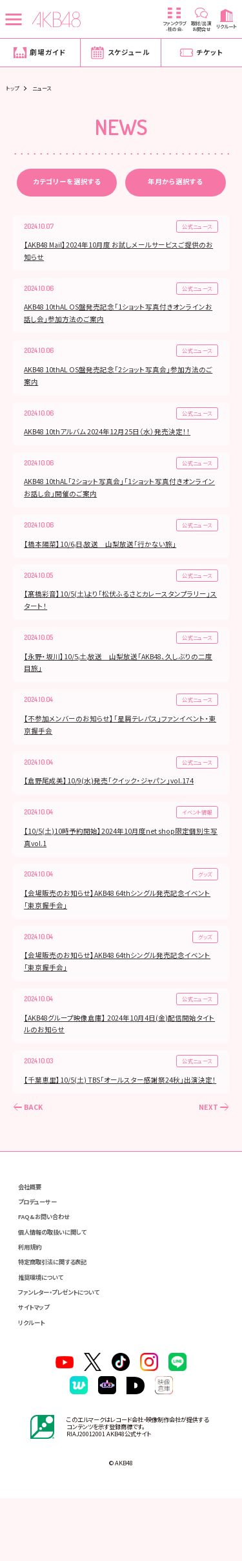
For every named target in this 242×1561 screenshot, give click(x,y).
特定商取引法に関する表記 (61, 1312)
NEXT (206, 1147)
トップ (12, 87)
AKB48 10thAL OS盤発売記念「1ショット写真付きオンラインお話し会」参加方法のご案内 (120, 318)
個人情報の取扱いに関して (61, 1278)
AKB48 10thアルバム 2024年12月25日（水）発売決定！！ (109, 440)
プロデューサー (42, 1244)
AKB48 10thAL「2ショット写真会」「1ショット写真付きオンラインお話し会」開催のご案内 (118, 498)
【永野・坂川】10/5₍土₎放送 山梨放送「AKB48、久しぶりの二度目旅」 (120, 677)
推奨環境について (47, 1329)
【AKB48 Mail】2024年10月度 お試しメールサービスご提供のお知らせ (120, 254)
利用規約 (33, 1296)
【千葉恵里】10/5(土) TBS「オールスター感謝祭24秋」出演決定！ (116, 1113)
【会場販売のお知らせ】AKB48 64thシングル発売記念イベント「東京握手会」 (119, 921)
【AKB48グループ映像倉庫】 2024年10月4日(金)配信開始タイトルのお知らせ (118, 1049)
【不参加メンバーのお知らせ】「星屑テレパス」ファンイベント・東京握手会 (118, 741)
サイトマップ (38, 1363)
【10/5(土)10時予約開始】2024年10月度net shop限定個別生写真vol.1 (119, 857)
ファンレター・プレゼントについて (70, 1347)
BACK (35, 1147)
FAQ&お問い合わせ (50, 1261)
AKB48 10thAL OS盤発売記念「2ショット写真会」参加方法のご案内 (120, 382)
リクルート (35, 1380)
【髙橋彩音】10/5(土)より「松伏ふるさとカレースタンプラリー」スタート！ (119, 613)
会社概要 (33, 1227)
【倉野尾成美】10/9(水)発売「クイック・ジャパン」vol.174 (111, 799)
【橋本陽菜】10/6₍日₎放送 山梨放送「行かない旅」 (102, 555)
